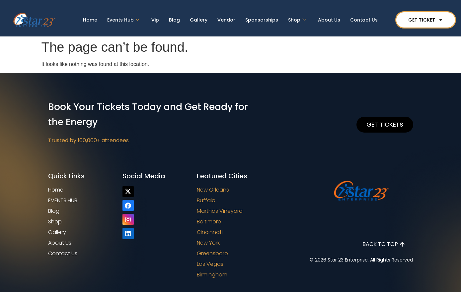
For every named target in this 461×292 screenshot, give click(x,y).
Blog (174, 20)
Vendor (226, 20)
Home (90, 20)
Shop (297, 20)
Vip (155, 20)
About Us (329, 20)
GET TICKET (425, 20)
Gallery (198, 20)
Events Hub (123, 20)
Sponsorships (261, 20)
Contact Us (364, 20)
